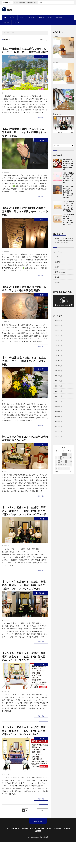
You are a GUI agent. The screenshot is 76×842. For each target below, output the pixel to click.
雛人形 (42, 140)
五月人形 (31, 17)
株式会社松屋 (44, 837)
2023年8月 (58, 406)
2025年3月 (58, 361)
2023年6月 (58, 416)
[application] (63, 301)
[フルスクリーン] (72, 305)
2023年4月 (58, 421)
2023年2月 (58, 431)
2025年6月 (58, 345)
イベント (58, 257)
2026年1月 (58, 330)
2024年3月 (58, 401)
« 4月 (56, 471)
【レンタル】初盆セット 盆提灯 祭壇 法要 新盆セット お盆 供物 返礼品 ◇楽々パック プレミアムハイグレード (25, 511)
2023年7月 (58, 411)
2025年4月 (58, 355)
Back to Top (38, 821)
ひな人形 (22, 17)
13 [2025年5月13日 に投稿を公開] (59, 461)
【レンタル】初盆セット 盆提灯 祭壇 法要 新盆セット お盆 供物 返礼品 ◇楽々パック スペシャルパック (25, 731)
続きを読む (41, 117)
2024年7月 (58, 381)
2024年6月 (58, 386)
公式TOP (16, 22)
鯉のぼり (41, 17)
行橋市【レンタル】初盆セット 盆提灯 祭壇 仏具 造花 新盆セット (64, 240)
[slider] (62, 305)
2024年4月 (58, 396)
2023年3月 (58, 426)
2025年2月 (58, 366)
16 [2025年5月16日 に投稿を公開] (66, 461)
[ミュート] (70, 305)
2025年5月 (58, 350)
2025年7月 (58, 340)
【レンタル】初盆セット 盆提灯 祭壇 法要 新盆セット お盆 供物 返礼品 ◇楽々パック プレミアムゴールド (25, 585)
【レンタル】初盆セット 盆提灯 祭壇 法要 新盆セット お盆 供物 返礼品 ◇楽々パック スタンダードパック (25, 656)
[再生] (56, 305)
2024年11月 (59, 371)
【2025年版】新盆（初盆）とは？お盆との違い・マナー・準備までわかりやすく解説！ (24, 361)
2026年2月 (58, 325)
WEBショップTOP (9, 17)
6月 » (70, 471)
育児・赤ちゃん (60, 272)
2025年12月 (59, 335)
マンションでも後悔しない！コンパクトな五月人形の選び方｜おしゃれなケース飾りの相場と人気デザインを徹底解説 (68, 192)
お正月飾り (59, 17)
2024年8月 (58, 376)
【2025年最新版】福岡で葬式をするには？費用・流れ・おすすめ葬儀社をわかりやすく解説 (24, 132)
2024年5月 (58, 391)
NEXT (42, 810)
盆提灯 (50, 17)
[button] (64, 301)
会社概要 (6, 22)
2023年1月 (58, 436)
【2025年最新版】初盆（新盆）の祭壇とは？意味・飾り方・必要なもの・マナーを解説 (25, 211)
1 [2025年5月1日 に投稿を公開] (63, 454)
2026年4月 (58, 320)
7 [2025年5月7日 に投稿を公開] (61, 458)
